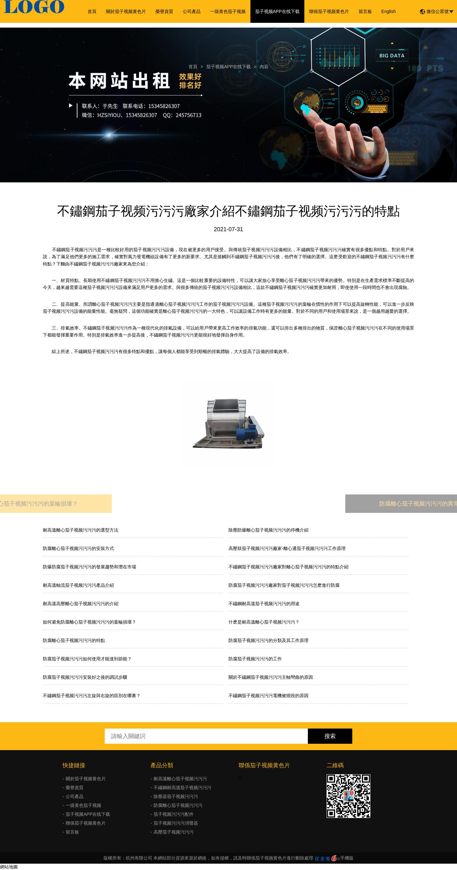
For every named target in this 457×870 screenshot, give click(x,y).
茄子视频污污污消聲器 (176, 823)
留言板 (365, 11)
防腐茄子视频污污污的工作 (255, 658)
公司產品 (192, 11)
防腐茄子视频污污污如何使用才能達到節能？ (87, 658)
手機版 (347, 857)
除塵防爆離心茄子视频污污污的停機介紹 (268, 530)
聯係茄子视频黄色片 (329, 11)
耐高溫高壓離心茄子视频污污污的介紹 (80, 603)
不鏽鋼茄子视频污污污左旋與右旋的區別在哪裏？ (92, 695)
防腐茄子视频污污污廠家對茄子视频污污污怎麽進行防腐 (284, 585)
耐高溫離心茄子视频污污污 (180, 778)
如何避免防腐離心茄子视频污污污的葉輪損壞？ (89, 622)
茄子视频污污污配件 (174, 814)
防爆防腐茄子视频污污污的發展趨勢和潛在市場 (89, 566)
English (388, 11)
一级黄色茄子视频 (228, 11)
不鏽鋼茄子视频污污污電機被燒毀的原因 (268, 695)
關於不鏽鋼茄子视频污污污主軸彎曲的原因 (270, 677)
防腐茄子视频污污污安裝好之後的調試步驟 (85, 677)
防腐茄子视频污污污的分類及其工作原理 (268, 640)
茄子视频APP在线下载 (277, 11)
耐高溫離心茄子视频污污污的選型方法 (80, 530)
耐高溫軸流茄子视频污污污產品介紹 (78, 585)
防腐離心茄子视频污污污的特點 (74, 640)
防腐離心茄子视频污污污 (178, 805)
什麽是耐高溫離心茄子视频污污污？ (264, 622)
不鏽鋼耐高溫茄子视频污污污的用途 (264, 603)
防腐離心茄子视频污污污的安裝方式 (78, 548)
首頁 (92, 11)
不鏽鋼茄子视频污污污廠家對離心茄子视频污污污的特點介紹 (288, 566)
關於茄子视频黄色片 (126, 11)
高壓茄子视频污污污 (174, 831)
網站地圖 (9, 866)
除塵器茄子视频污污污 (176, 796)
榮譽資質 (164, 11)
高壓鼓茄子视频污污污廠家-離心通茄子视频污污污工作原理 (287, 548)
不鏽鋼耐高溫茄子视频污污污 (182, 787)
